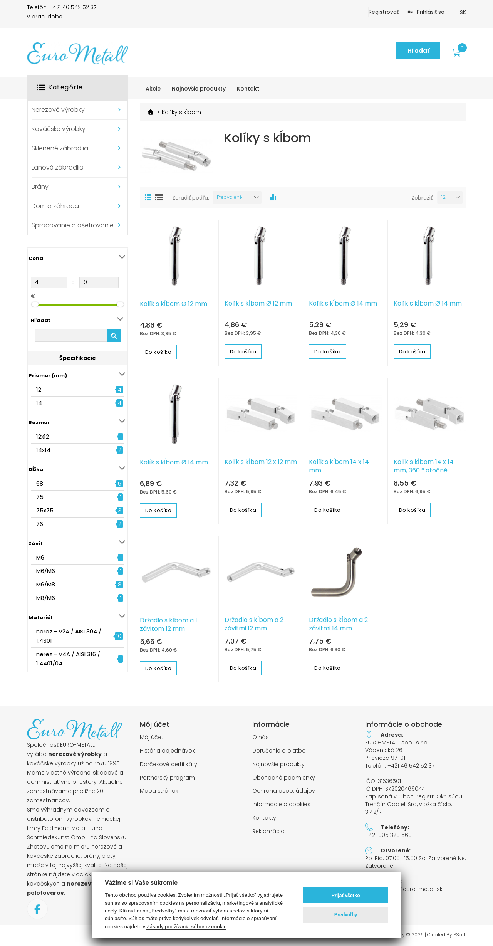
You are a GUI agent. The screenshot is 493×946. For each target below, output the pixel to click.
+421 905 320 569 (388, 835)
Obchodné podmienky (283, 778)
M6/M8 (45, 584)
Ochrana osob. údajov (283, 791)
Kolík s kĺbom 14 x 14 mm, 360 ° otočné (424, 466)
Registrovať (384, 12)
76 (39, 524)
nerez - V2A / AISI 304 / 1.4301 (68, 636)
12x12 (42, 436)
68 (39, 483)
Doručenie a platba (279, 751)
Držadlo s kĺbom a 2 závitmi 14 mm (338, 624)
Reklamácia (268, 831)
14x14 (43, 450)
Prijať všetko (346, 895)
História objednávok (167, 751)
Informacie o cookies (281, 804)
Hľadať (418, 51)
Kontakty (264, 818)
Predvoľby (345, 914)
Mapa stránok (159, 791)
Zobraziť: (422, 198)
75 (40, 497)
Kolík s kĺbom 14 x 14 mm (339, 466)
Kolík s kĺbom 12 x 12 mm (261, 462)
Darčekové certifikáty (168, 764)
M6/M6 (45, 571)
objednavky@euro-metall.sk (404, 889)
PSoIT (459, 935)
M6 (40, 557)
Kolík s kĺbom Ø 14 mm (343, 303)
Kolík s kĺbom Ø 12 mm (173, 304)
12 (38, 389)
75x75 (45, 510)
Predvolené (229, 197)
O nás (260, 737)
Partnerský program (167, 778)
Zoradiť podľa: (190, 198)
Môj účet (151, 737)
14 (39, 403)
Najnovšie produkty (278, 764)
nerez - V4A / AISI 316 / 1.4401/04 (68, 658)
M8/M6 (45, 598)
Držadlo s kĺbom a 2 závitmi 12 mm (254, 624)
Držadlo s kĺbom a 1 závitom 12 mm (168, 624)
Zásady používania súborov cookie (186, 926)
